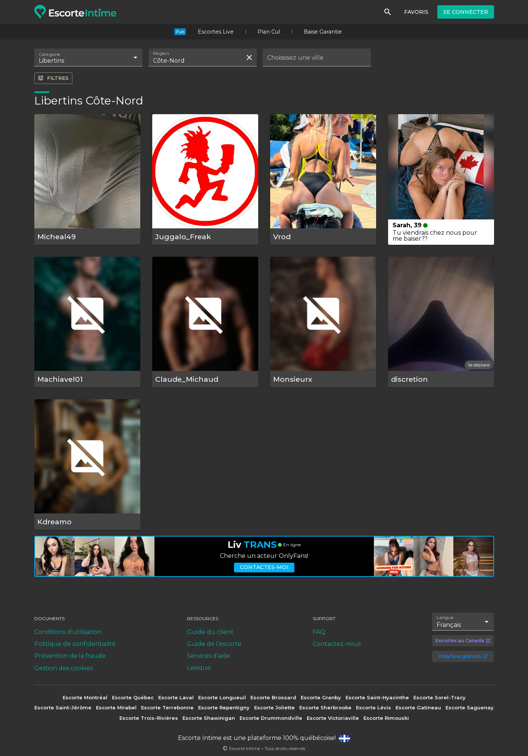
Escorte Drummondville (271, 718)
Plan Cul (268, 31)
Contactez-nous (337, 643)
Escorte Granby (321, 697)
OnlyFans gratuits (463, 656)
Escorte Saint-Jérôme (62, 707)
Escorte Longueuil (222, 697)
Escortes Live (216, 31)
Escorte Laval (176, 697)
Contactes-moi (264, 567)
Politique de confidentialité (75, 643)
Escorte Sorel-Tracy (439, 697)
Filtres (53, 78)
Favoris (416, 12)
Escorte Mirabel (116, 707)
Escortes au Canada (463, 640)
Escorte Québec (133, 697)
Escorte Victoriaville (333, 718)
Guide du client (210, 631)
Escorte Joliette (274, 707)
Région (161, 53)
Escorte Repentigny (224, 707)
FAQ (319, 631)
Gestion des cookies (63, 668)
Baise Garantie (323, 31)
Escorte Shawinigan (208, 718)
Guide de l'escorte (214, 643)
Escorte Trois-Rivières (148, 718)
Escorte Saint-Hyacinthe (377, 697)
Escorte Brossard (273, 697)
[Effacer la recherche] (249, 57)
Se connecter (465, 12)
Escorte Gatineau (418, 707)
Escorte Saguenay (470, 707)
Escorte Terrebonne (167, 707)
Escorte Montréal (85, 697)
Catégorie (50, 54)
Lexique (199, 667)
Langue (445, 617)
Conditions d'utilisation (67, 631)
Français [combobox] (449, 624)
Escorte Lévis (373, 707)
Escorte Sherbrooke (325, 707)
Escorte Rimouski (386, 718)
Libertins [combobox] (51, 60)
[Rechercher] (387, 11)
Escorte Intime (244, 748)
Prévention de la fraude (70, 655)
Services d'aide (208, 655)
